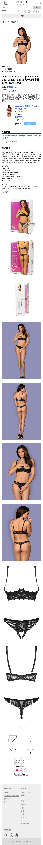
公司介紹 (7, 793)
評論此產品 (9, 91)
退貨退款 (24, 817)
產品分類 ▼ (21, 16)
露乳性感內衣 (10, 71)
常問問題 (24, 805)
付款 (22, 814)
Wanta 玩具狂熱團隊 (11, 796)
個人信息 (24, 820)
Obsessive (12, 87)
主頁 (4, 22)
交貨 (22, 811)
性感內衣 (14, 22)
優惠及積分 (25, 824)
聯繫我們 (7, 799)
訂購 (22, 808)
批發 (5, 802)
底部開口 (8, 69)
